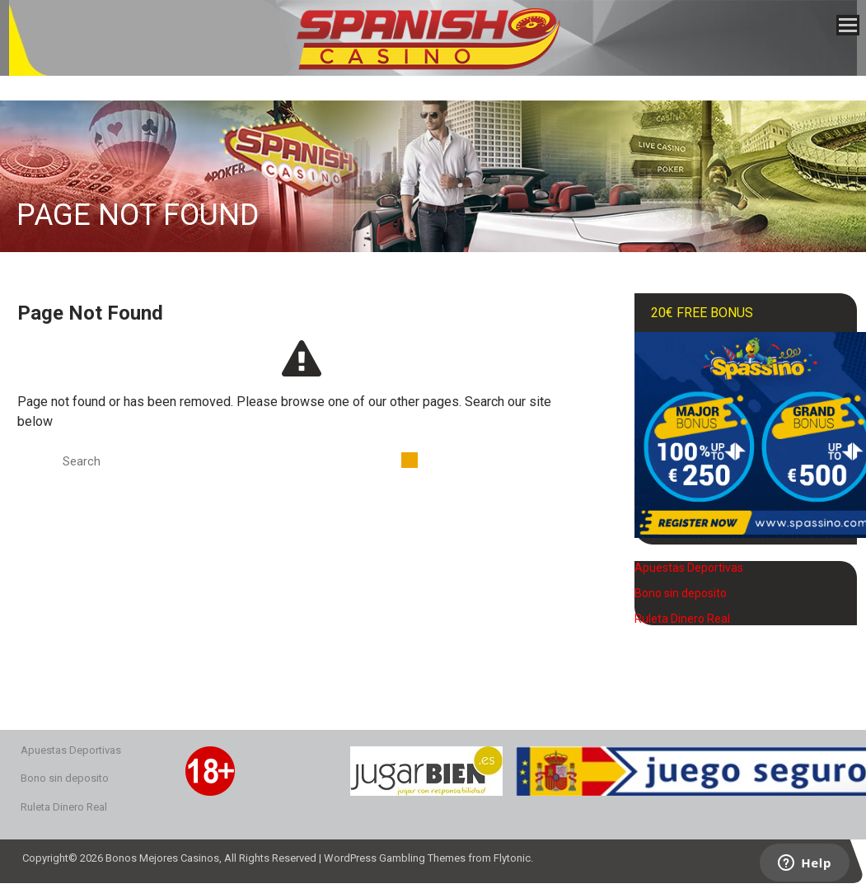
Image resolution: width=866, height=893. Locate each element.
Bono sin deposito (680, 593)
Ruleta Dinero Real (682, 618)
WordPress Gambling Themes (395, 858)
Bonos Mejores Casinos (162, 858)
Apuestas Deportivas (688, 567)
